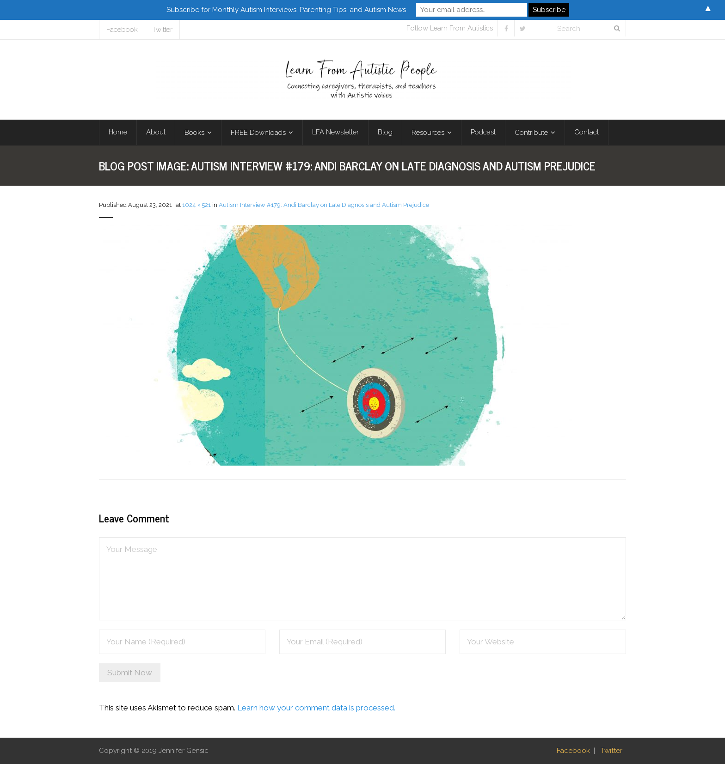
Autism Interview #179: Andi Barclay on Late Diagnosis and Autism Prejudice (324, 204)
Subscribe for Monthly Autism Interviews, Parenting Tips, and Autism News (286, 10)
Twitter (162, 29)
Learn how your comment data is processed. (316, 707)
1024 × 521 (196, 204)
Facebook (122, 29)
